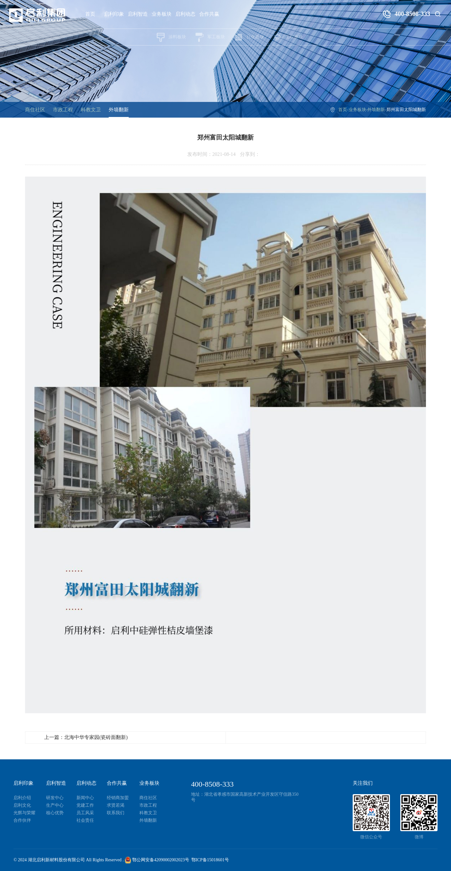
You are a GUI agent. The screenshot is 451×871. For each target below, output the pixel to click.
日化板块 (249, 37)
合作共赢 (209, 14)
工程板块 (288, 37)
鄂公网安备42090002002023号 (157, 860)
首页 (90, 14)
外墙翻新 (119, 109)
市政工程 (63, 109)
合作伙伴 (22, 820)
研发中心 (55, 797)
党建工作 (85, 805)
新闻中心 (85, 797)
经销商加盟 (118, 797)
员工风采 (85, 812)
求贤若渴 (115, 805)
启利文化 (22, 805)
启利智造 (138, 14)
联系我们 (115, 812)
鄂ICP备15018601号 (210, 860)
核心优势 (55, 812)
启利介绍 (22, 797)
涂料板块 (171, 37)
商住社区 (35, 109)
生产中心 (55, 805)
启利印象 (114, 14)
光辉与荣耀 (24, 812)
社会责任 (85, 820)
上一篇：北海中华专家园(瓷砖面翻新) (86, 737)
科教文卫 (91, 109)
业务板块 (162, 14)
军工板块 (210, 37)
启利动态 (185, 14)
